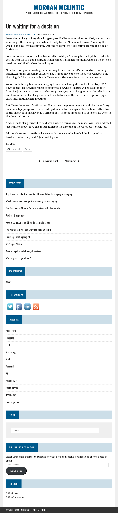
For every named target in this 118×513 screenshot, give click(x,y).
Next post (72, 161)
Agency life (11, 331)
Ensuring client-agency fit (18, 237)
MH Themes (42, 510)
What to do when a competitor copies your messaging (31, 201)
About (8, 282)
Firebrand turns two (15, 215)
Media (9, 359)
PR (7, 373)
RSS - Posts (12, 493)
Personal (10, 366)
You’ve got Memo (14, 244)
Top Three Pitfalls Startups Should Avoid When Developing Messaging (39, 194)
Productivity (11, 380)
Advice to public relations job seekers (23, 251)
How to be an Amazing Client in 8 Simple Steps (28, 222)
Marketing (11, 352)
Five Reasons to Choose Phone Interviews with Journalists (33, 208)
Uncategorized (13, 402)
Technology (11, 395)
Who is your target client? (18, 258)
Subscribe (16, 470)
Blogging (10, 338)
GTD (8, 345)
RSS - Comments (15, 497)
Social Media (12, 388)
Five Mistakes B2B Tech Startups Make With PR (28, 230)
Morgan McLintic (26, 34)
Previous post (48, 161)
